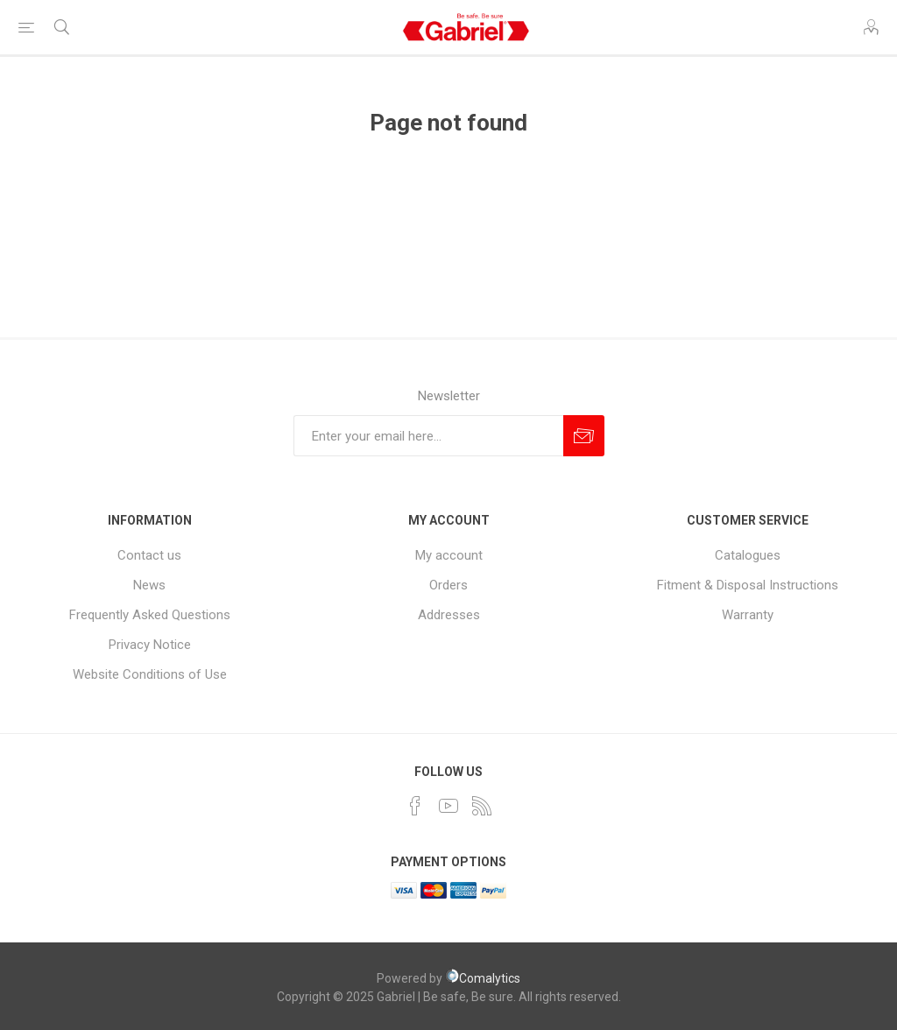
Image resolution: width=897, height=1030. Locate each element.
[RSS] (482, 806)
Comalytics (482, 978)
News (149, 585)
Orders (448, 585)
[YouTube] (448, 806)
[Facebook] (415, 806)
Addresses (449, 615)
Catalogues (747, 555)
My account (449, 555)
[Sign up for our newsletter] (428, 435)
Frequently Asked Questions (149, 615)
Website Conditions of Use (150, 674)
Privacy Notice (150, 645)
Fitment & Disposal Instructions (747, 585)
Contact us (149, 555)
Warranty (747, 615)
